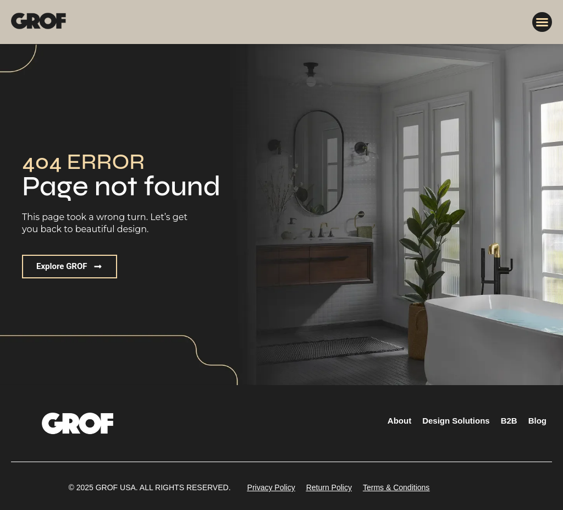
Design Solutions (456, 420)
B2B (509, 420)
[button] (542, 22)
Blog (537, 420)
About (399, 420)
